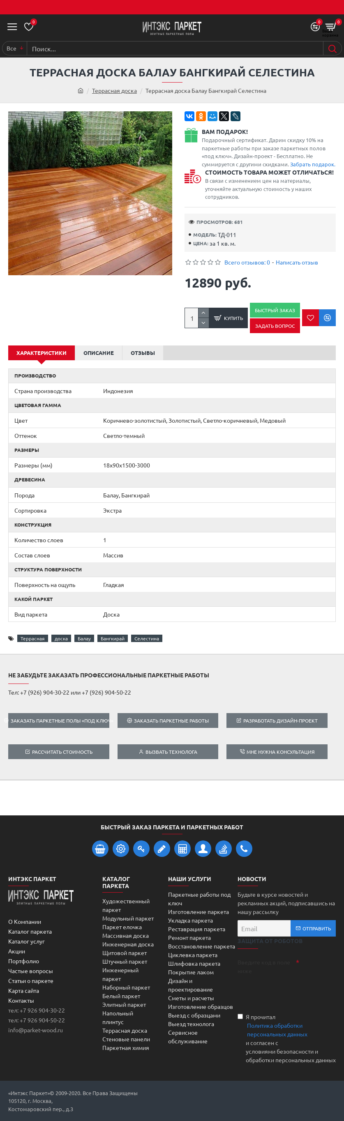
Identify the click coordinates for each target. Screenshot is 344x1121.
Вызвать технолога (171, 751)
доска (61, 638)
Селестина (146, 638)
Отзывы (143, 352)
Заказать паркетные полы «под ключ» (60, 720)
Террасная (33, 638)
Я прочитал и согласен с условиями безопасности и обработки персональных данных (287, 1038)
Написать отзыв (297, 262)
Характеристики (41, 352)
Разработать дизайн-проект (280, 720)
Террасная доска (114, 90)
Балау (84, 638)
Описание (98, 352)
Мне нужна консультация (281, 751)
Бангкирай (113, 638)
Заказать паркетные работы (171, 720)
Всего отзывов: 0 (247, 262)
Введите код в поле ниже (264, 966)
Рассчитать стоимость (62, 751)
